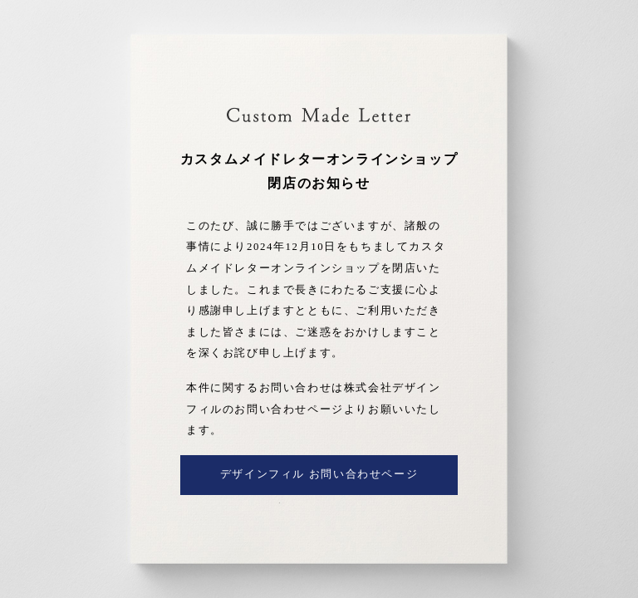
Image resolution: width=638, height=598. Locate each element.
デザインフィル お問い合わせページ (319, 474)
